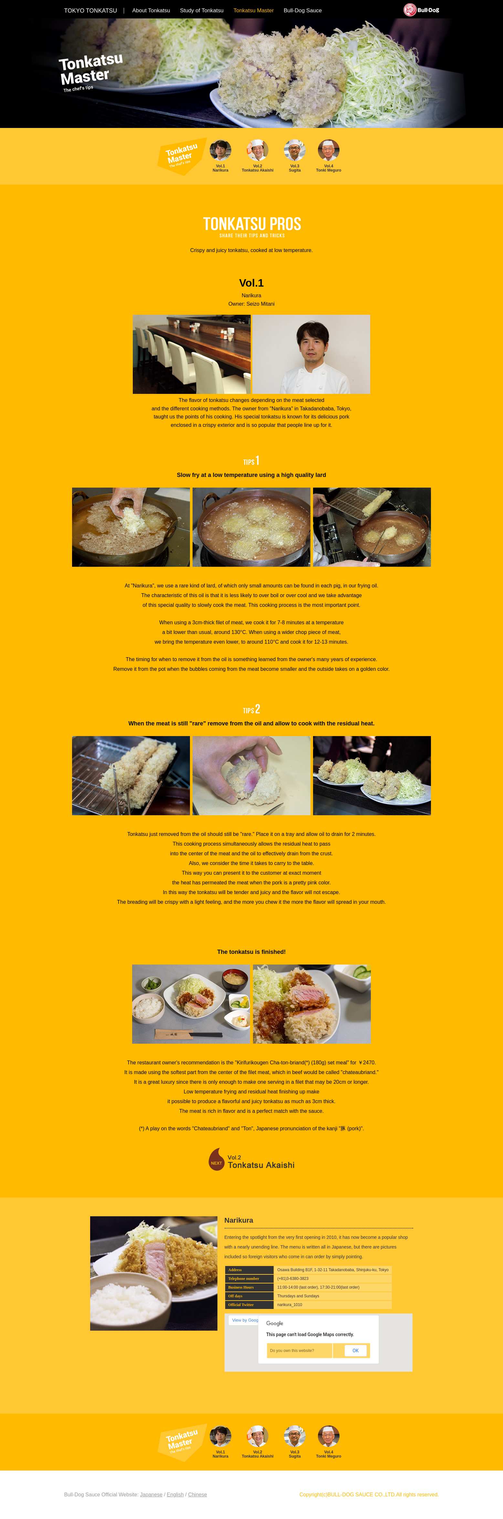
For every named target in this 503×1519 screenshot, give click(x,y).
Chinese (197, 1494)
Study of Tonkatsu (202, 11)
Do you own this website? (292, 1350)
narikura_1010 (290, 1305)
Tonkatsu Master (254, 11)
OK (356, 1350)
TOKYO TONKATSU (90, 10)
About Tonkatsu (151, 11)
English (175, 1494)
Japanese (151, 1494)
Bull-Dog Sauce (303, 11)
